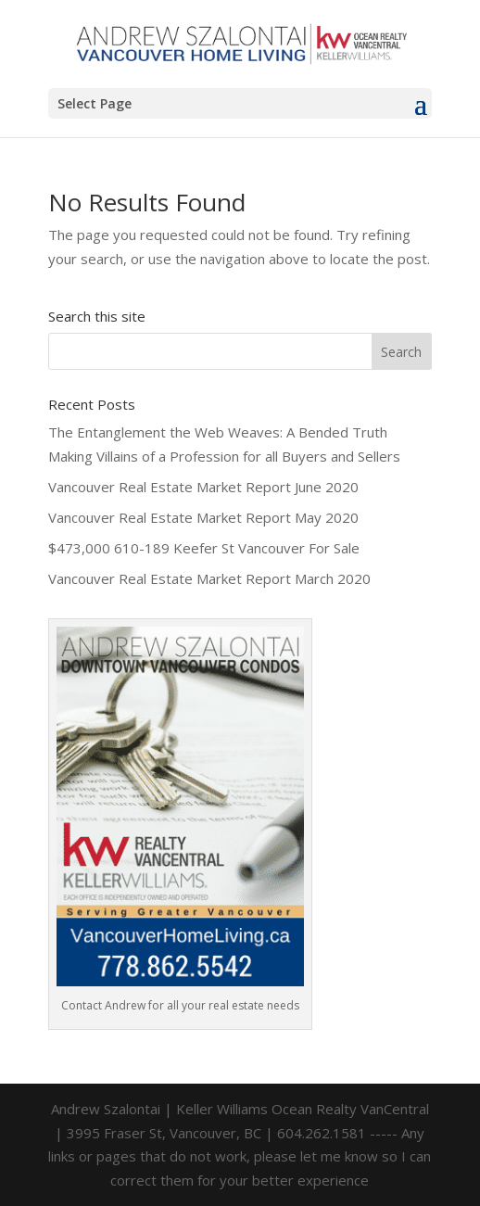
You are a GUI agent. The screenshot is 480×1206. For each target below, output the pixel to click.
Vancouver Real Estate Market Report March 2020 (209, 578)
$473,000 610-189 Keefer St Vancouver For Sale (204, 548)
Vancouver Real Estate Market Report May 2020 (203, 517)
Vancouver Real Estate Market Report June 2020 (203, 486)
